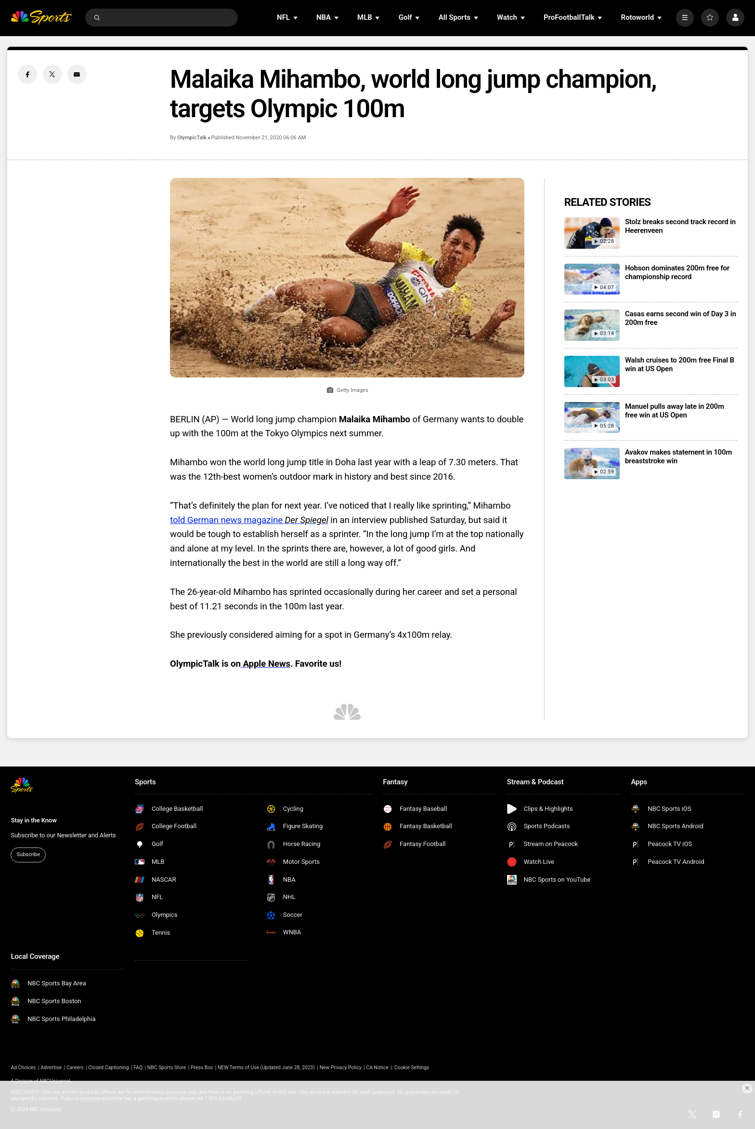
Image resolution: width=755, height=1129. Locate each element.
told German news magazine (249, 520)
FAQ (138, 1067)
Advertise (51, 1067)
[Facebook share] (27, 74)
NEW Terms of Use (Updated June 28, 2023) (266, 1067)
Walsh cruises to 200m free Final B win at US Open (679, 364)
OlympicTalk (192, 137)
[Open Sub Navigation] (296, 17)
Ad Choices (23, 1067)
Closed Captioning (108, 1067)
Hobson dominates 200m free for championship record (677, 272)
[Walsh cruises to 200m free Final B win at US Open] (592, 371)
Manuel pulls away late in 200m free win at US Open (674, 410)
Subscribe (28, 854)
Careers (75, 1067)
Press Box (202, 1067)
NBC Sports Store (166, 1067)
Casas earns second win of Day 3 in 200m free (680, 318)
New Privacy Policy (341, 1067)
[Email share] (77, 74)
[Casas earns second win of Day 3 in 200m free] (592, 325)
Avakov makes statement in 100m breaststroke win (678, 456)
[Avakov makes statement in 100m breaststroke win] (592, 463)
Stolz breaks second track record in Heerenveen (680, 226)
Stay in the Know (33, 820)
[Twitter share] (52, 74)
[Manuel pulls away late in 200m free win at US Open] (592, 417)
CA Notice (377, 1067)
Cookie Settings (411, 1067)
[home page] (41, 17)
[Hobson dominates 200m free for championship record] (592, 279)
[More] (685, 18)
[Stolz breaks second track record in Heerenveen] (592, 233)
